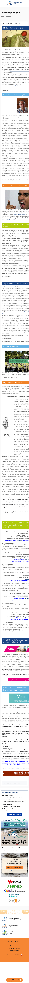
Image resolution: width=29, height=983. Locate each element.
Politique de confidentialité (14, 948)
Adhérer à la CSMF (14, 814)
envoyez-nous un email (20, 214)
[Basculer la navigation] (8, 980)
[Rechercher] (13, 980)
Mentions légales (14, 945)
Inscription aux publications (14, 867)
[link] (18, 955)
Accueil (2, 16)
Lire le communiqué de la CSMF (10, 86)
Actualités (8, 16)
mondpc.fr (19, 540)
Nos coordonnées (14, 950)
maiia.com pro (18, 768)
